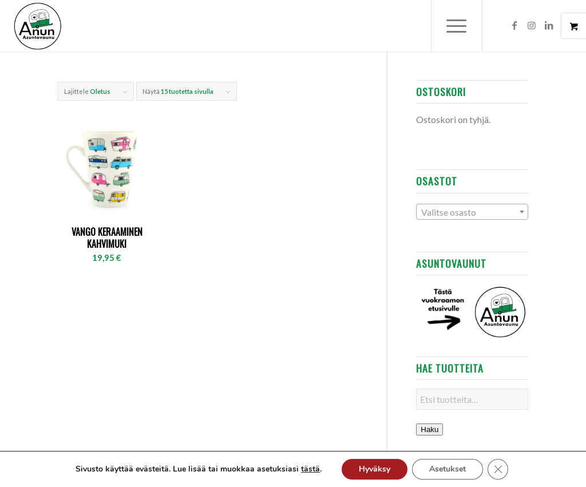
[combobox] (472, 212)
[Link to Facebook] (514, 25)
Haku (429, 429)
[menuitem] (464, 26)
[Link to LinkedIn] (548, 25)
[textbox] (472, 212)
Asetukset (447, 469)
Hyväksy (374, 469)
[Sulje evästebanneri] (498, 469)
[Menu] (456, 26)
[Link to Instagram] (531, 25)
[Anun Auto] (37, 26)
